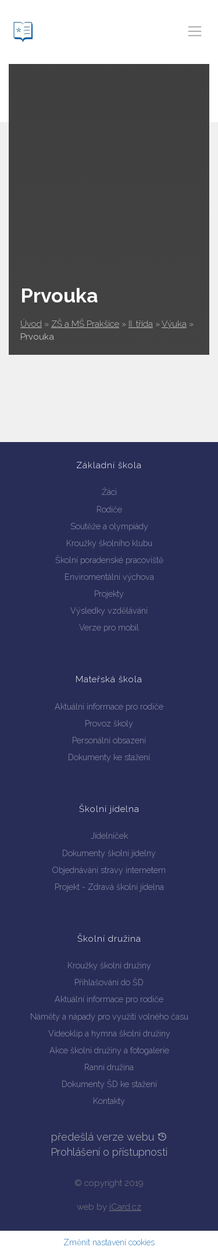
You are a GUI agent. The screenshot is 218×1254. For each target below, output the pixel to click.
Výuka (174, 324)
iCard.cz (125, 1207)
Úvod (31, 324)
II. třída (140, 324)
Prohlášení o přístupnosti (109, 1152)
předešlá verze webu (109, 1137)
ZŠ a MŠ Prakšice (85, 324)
